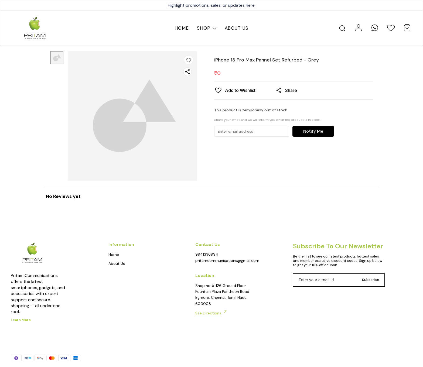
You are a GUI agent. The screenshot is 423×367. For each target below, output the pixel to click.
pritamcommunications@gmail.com (225, 260)
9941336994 (206, 254)
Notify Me (313, 131)
